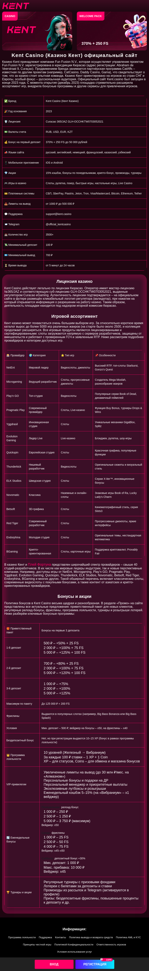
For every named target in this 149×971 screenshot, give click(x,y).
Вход (54, 964)
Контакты (60, 937)
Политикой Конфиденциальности (73, 944)
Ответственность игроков (111, 944)
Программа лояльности (22, 937)
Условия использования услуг (74, 951)
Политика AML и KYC (128, 937)
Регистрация (94, 964)
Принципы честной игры (37, 944)
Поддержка (45, 937)
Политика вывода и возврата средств (91, 937)
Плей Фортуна (39, 564)
